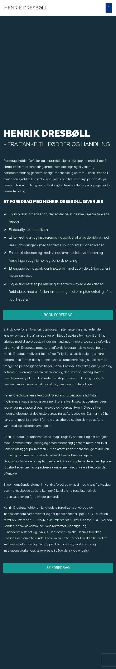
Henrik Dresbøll (25, 7)
